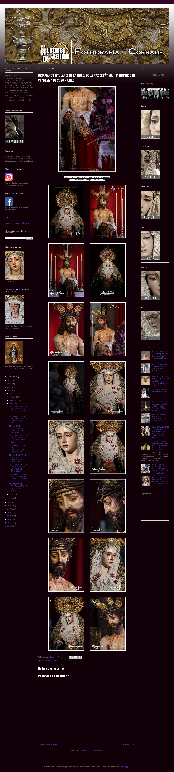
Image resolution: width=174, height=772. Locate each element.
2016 (9, 512)
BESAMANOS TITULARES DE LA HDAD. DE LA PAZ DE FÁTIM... (17, 429)
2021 (9, 387)
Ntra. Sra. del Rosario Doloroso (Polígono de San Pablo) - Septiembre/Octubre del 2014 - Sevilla (160, 381)
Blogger (126, 767)
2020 (9, 391)
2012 (9, 526)
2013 (9, 523)
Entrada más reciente (48, 744)
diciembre (14, 394)
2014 (9, 519)
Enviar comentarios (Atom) (92, 750)
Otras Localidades (53, 661)
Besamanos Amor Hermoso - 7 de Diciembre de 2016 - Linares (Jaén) (159, 417)
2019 (9, 502)
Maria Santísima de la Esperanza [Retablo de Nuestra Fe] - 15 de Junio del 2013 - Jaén (160, 355)
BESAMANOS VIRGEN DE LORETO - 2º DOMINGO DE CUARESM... (18, 458)
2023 (9, 380)
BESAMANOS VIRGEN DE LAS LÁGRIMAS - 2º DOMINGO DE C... (18, 439)
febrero (13, 495)
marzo (12, 404)
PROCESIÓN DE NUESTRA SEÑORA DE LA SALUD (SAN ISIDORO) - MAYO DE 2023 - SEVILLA (160, 469)
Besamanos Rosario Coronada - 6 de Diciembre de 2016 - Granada (159, 367)
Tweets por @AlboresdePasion (17, 223)
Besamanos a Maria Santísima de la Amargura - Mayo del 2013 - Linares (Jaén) (160, 480)
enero (12, 498)
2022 (9, 384)
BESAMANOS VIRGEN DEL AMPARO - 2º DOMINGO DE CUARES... (18, 468)
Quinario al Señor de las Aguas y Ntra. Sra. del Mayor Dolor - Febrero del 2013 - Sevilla (160, 406)
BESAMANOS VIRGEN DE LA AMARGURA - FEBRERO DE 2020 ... (18, 477)
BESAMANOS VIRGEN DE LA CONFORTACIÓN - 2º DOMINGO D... (18, 448)
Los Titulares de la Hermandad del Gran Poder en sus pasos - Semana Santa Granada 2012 (160, 446)
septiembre (14, 400)
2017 (9, 509)
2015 (9, 516)
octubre (13, 397)
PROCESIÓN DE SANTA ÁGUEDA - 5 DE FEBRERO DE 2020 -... (18, 487)
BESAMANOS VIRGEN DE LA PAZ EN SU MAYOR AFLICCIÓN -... (18, 410)
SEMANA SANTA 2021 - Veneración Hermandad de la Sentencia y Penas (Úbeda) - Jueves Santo (160, 432)
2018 (9, 506)
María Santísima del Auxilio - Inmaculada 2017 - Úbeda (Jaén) (159, 391)
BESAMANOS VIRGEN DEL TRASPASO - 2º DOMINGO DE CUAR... (18, 419)
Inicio (89, 744)
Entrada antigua (128, 744)
